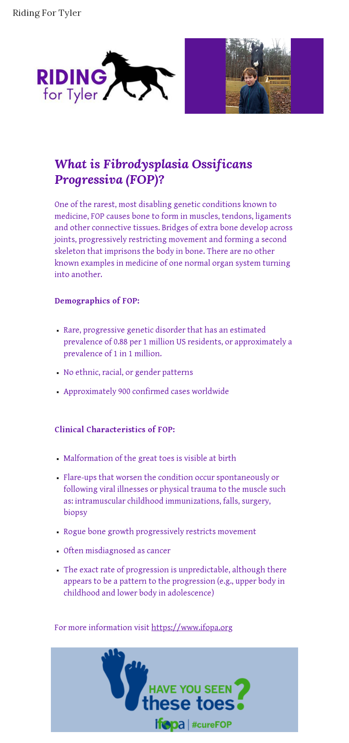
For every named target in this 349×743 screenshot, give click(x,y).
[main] (174, 398)
